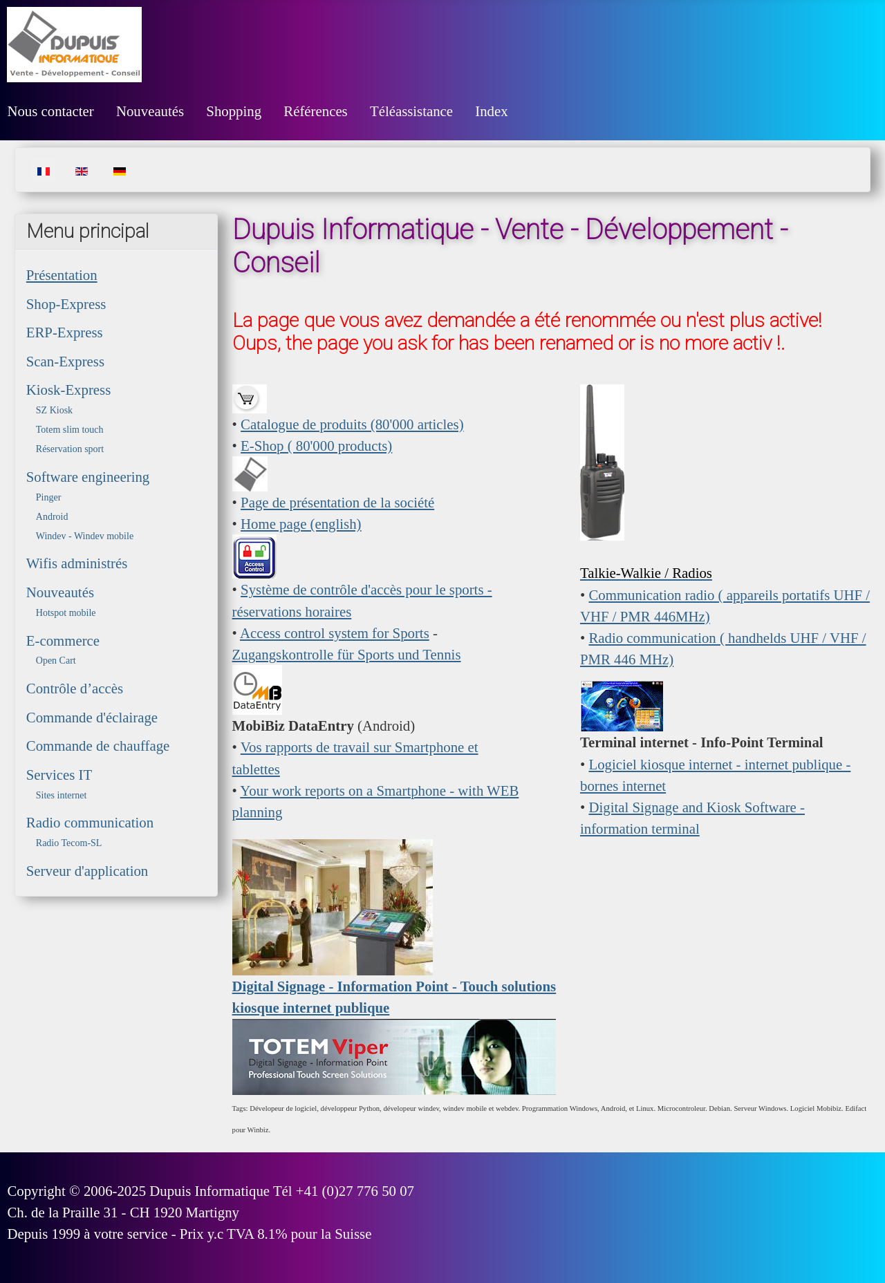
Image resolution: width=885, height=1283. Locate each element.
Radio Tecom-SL (69, 843)
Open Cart (56, 660)
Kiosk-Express (68, 389)
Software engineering (87, 477)
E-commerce (63, 640)
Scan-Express (65, 361)
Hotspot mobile (66, 613)
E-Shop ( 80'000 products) (316, 445)
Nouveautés (150, 111)
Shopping (233, 111)
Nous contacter (50, 111)
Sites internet (61, 795)
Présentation (61, 275)
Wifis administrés (76, 563)
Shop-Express (66, 304)
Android (52, 517)
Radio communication (89, 822)
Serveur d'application (87, 871)
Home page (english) (301, 524)
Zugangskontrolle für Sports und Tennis (346, 654)
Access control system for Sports (334, 633)
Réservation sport (70, 449)
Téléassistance (411, 111)
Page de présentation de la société (337, 502)
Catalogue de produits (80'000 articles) (352, 424)
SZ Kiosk (54, 410)
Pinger (49, 497)
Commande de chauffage (98, 745)
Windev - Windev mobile (84, 536)
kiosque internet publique (311, 1007)
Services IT (59, 775)
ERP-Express (64, 332)
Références (315, 111)
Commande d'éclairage (92, 717)
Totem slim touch (70, 429)
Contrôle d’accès (74, 688)
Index (491, 111)
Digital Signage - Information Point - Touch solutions (394, 986)
